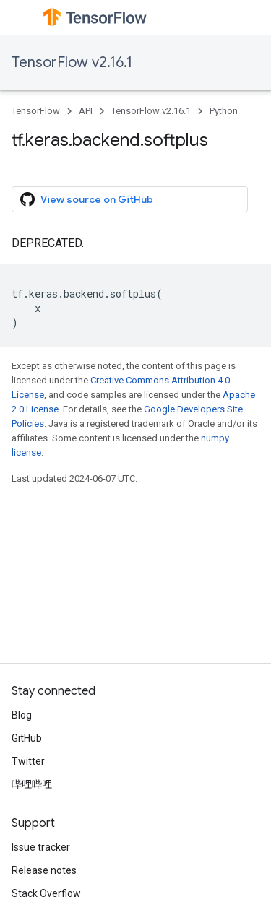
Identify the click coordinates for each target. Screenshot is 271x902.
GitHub (27, 738)
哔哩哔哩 (32, 784)
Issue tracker (41, 847)
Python (224, 110)
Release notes (44, 870)
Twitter (28, 761)
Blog (22, 715)
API (86, 110)
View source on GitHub (86, 199)
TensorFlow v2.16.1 (72, 62)
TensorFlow (36, 110)
